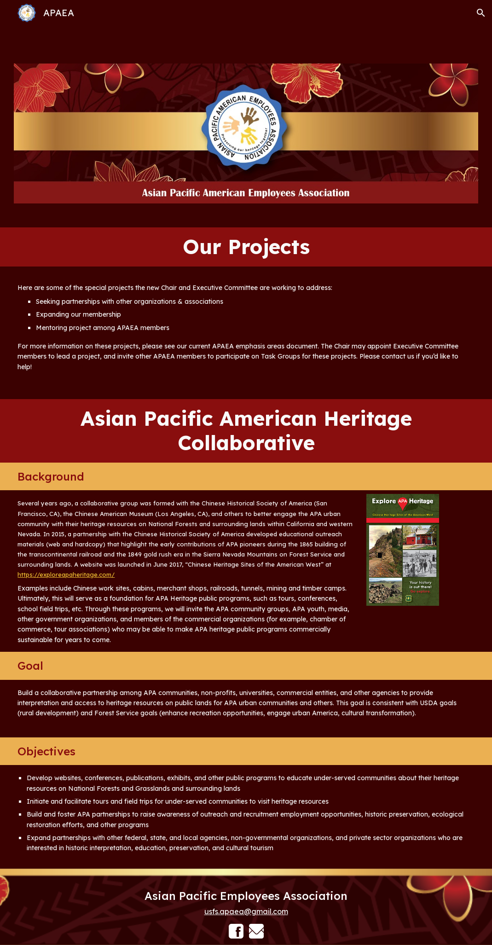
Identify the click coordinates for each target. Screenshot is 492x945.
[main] (246, 247)
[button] (481, 13)
